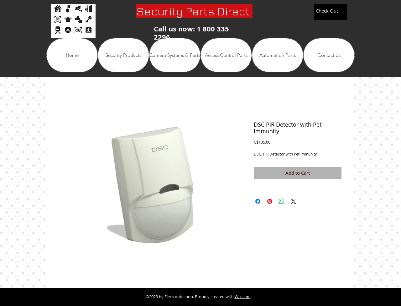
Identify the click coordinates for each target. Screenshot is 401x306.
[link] (330, 11)
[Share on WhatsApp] (281, 201)
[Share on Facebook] (258, 201)
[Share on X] (293, 201)
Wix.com (243, 296)
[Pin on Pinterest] (269, 201)
